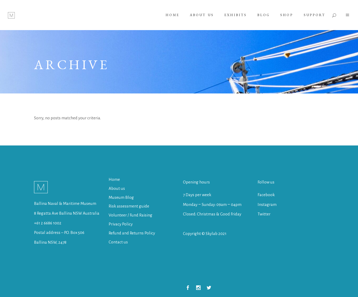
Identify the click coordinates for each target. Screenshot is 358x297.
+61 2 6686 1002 (47, 223)
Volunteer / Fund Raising (130, 215)
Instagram (267, 204)
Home (114, 179)
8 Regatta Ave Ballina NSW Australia (67, 213)
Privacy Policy (121, 224)
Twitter (264, 214)
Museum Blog (121, 197)
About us (117, 188)
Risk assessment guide (129, 206)
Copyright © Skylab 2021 (204, 233)
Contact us (118, 242)
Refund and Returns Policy (132, 233)
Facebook (266, 194)
